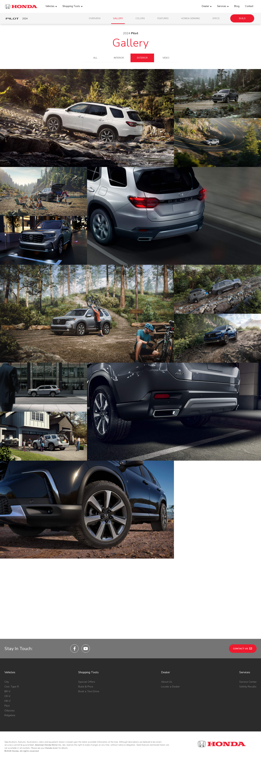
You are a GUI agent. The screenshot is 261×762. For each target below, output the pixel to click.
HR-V (7, 701)
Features (163, 18)
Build (242, 18)
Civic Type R (11, 686)
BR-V (7, 691)
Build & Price (85, 686)
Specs (216, 18)
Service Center (248, 682)
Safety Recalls (247, 686)
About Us (166, 682)
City (6, 682)
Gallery (118, 18)
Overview (94, 18)
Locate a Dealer (170, 686)
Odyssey (9, 710)
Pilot (7, 706)
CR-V (7, 696)
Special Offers (86, 682)
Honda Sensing (190, 18)
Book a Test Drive (88, 691)
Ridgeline (9, 715)
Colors (140, 18)
